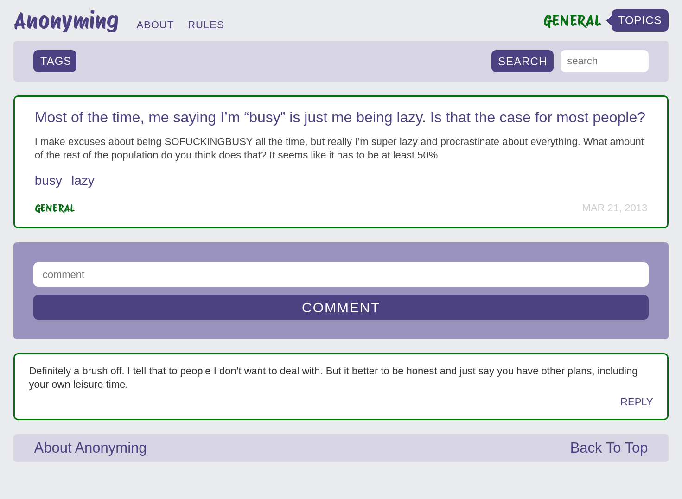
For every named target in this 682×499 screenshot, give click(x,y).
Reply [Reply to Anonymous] (636, 402)
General (55, 208)
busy (48, 180)
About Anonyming (90, 448)
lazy (83, 180)
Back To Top (609, 448)
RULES (206, 25)
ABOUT (155, 25)
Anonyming (66, 20)
